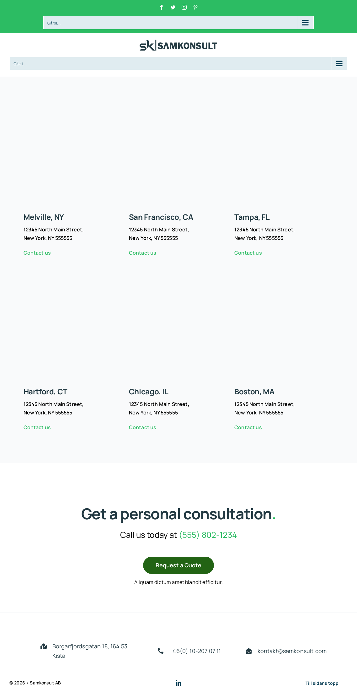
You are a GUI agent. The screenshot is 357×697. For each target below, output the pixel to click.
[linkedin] (178, 683)
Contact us (37, 252)
